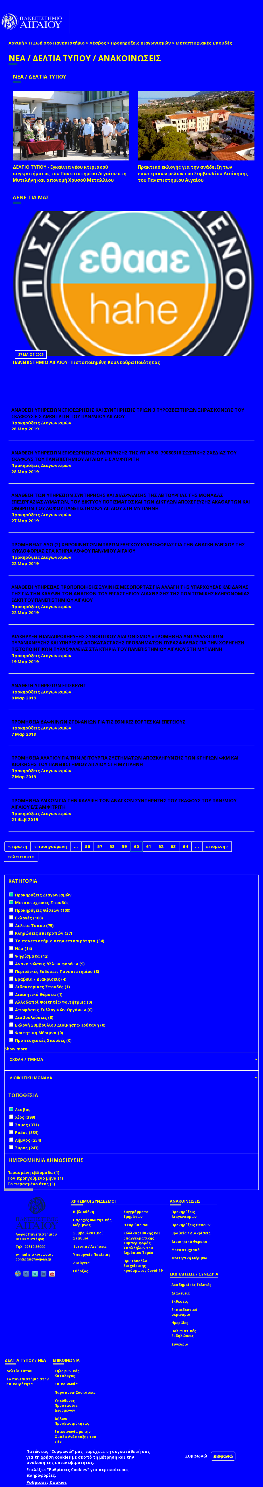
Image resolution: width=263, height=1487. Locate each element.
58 (112, 846)
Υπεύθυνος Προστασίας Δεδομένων (66, 1405)
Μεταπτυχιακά (185, 1249)
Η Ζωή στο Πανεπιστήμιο (57, 43)
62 (160, 846)
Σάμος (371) (27, 1125)
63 (173, 846)
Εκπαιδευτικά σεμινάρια (184, 1312)
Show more (16, 1049)
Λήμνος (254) (28, 1140)
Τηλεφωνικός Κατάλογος (67, 1373)
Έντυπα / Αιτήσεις (90, 1246)
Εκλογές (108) (29, 918)
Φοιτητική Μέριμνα (189, 1258)
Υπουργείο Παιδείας (91, 1254)
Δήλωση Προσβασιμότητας (72, 1421)
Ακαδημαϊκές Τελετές (191, 1284)
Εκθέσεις (179, 1301)
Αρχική (16, 43)
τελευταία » (21, 856)
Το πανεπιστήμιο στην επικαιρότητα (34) (59, 941)
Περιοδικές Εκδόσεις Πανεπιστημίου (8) (57, 971)
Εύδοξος (80, 1271)
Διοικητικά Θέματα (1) (39, 994)
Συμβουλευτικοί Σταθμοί (88, 1235)
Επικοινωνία (66, 1384)
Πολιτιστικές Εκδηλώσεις (183, 1333)
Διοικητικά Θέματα (189, 1241)
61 (148, 846)
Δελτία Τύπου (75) (34, 925)
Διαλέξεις (180, 1293)
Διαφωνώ (223, 1456)
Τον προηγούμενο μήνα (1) (35, 1178)
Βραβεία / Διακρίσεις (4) (41, 979)
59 (124, 846)
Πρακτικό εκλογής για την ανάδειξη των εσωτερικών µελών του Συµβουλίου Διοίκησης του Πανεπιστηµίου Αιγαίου (193, 173)
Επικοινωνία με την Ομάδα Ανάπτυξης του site (75, 1436)
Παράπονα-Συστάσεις (75, 1392)
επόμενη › (217, 846)
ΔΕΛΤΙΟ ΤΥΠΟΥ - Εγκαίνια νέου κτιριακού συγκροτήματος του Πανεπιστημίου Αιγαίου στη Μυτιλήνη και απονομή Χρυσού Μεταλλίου (70, 173)
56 (87, 846)
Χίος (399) (25, 1117)
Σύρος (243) (27, 1147)
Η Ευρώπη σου (136, 1224)
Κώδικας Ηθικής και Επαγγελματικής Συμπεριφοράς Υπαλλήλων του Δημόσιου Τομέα (141, 1243)
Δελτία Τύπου (19, 1370)
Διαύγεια (81, 1262)
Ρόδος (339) (27, 1132)
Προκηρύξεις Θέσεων (190, 1224)
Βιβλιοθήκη (83, 1211)
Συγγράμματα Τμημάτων (136, 1214)
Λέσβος (98, 43)
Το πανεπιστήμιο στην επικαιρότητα (28, 1381)
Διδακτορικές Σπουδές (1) (42, 986)
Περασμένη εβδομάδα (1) (33, 1172)
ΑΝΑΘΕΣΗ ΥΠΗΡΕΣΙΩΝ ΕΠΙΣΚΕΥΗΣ (48, 685)
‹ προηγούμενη (50, 846)
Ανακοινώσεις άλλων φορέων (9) (50, 963)
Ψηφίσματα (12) (32, 956)
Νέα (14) (23, 948)
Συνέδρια (180, 1344)
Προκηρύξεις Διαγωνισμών (141, 43)
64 (185, 846)
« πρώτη (17, 846)
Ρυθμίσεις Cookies (46, 1482)
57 (99, 846)
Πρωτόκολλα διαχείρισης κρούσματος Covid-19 (143, 1265)
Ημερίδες (179, 1322)
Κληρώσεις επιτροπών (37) (43, 933)
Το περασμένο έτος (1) (31, 1183)
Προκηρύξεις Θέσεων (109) (43, 910)
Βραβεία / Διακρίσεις (190, 1233)
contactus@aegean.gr (35, 1259)
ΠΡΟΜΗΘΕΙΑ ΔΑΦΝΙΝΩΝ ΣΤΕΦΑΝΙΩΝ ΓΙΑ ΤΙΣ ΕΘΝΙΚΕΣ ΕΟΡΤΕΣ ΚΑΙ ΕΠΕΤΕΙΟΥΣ (98, 722)
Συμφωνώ (196, 1456)
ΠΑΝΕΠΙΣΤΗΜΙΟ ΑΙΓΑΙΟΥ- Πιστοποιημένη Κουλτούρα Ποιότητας (86, 362)
